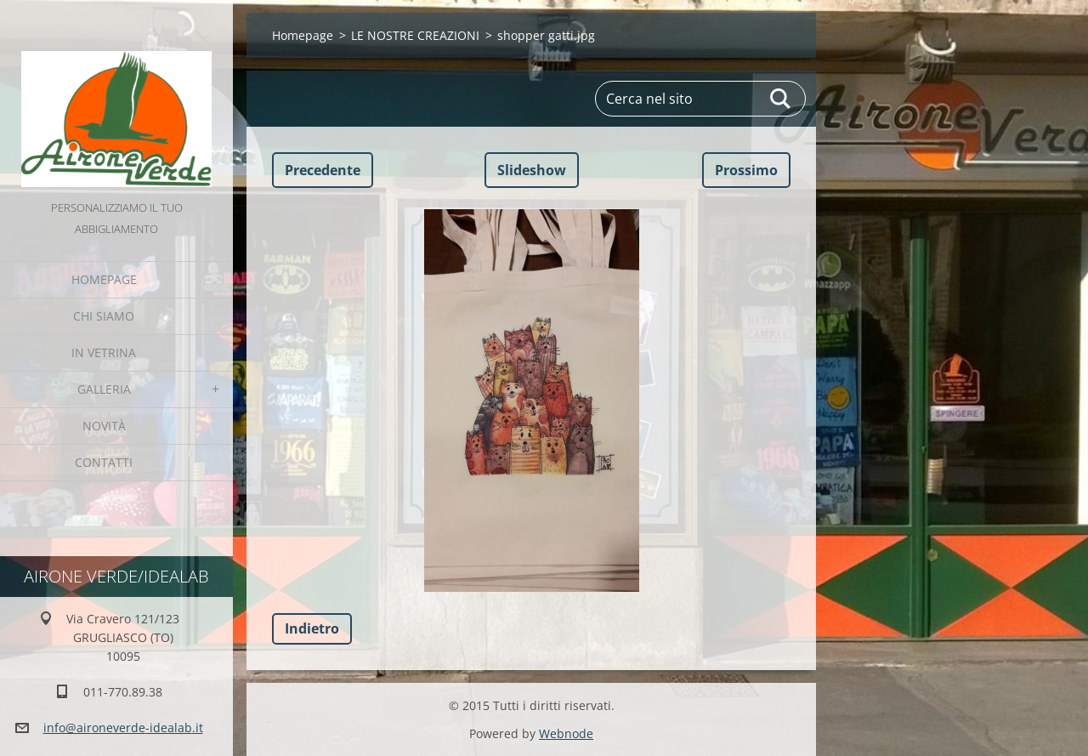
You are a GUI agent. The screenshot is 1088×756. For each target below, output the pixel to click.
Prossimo (746, 170)
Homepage (104, 279)
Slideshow (531, 170)
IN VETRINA (103, 352)
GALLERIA (104, 389)
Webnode (566, 733)
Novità (104, 426)
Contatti (104, 462)
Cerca (781, 98)
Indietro (312, 628)
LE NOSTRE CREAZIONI (415, 35)
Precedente (322, 170)
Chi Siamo (103, 316)
